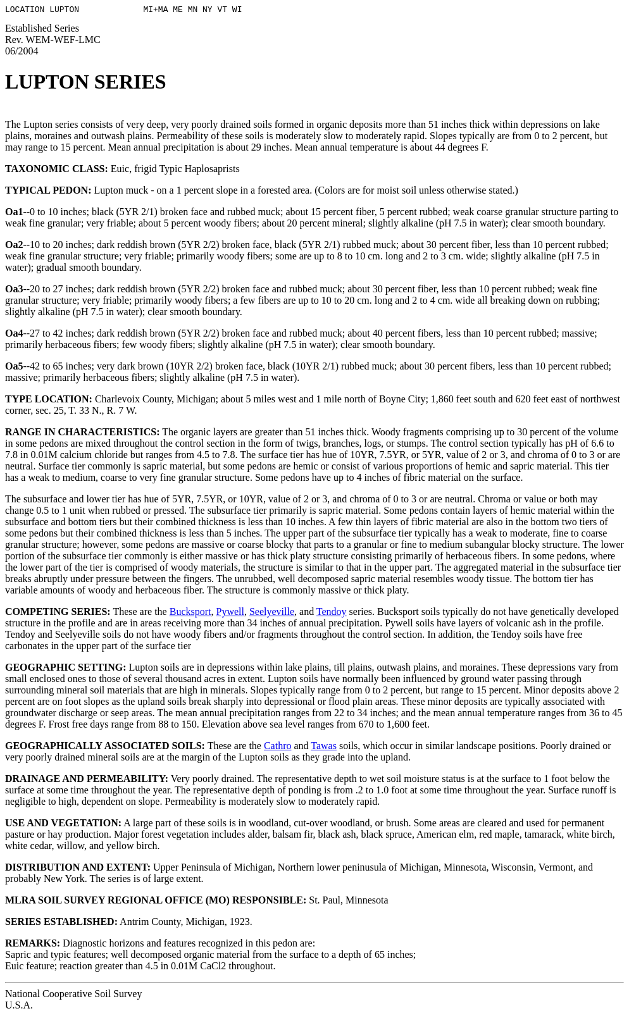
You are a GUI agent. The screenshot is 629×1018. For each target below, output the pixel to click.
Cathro (278, 747)
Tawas (324, 747)
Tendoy (331, 613)
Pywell (230, 613)
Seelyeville (271, 613)
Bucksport (190, 613)
